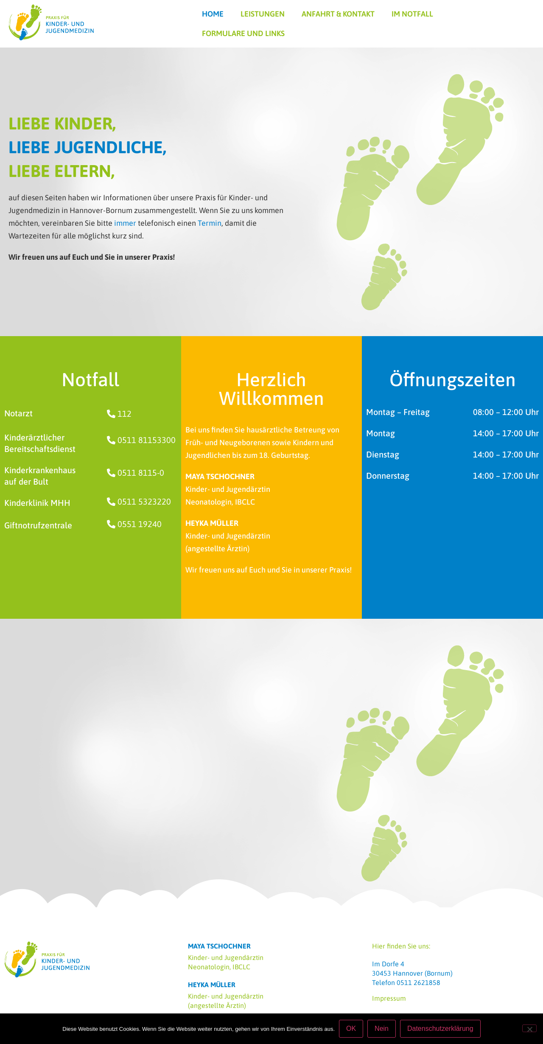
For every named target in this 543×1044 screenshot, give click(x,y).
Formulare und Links (243, 33)
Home (213, 13)
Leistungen (263, 13)
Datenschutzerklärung (440, 1028)
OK (351, 1028)
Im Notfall (412, 13)
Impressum (389, 998)
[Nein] (529, 1028)
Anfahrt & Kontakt (338, 13)
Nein (382, 1028)
